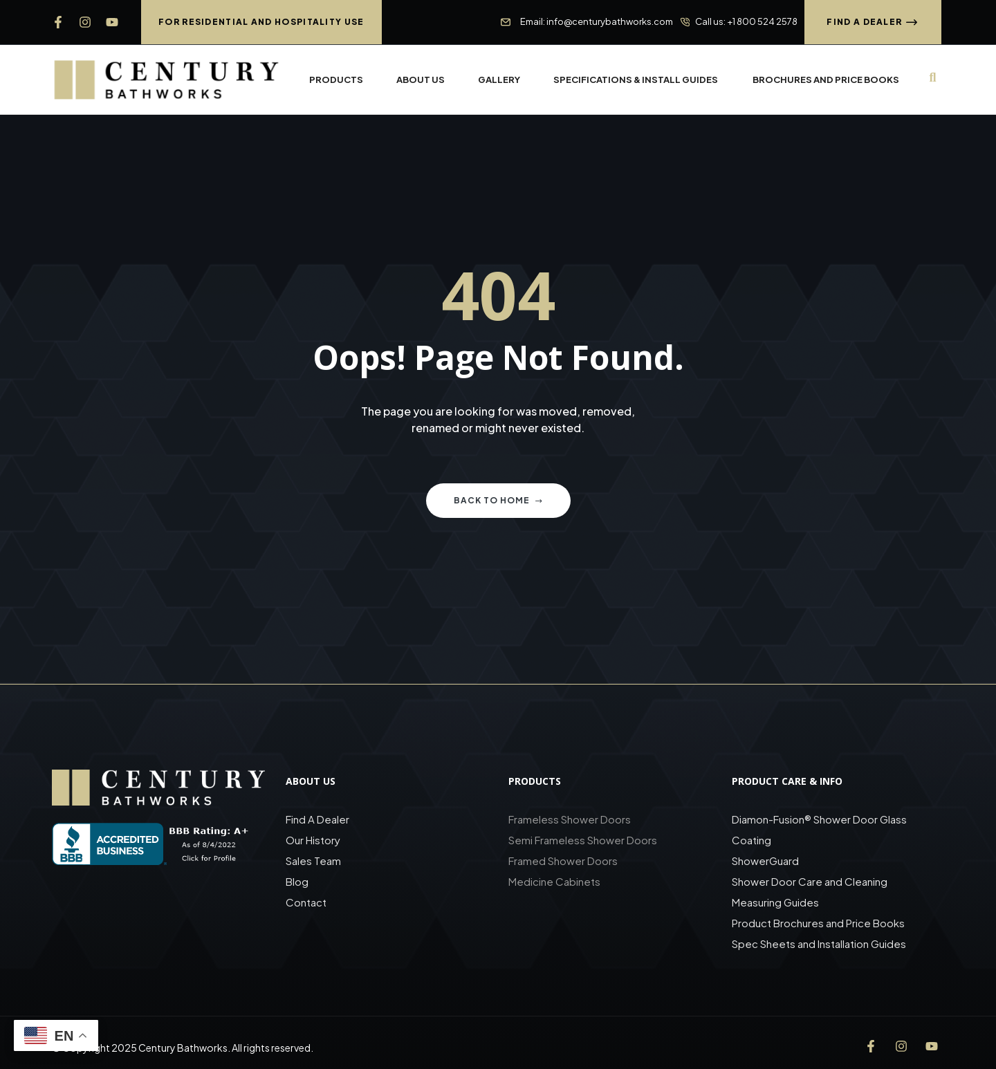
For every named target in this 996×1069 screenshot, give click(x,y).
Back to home (498, 500)
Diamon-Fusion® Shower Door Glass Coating (819, 829)
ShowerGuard (765, 860)
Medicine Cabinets (554, 881)
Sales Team (313, 860)
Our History (313, 839)
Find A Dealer (317, 819)
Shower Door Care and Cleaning (809, 881)
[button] (261, 22)
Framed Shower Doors (563, 860)
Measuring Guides (775, 902)
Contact (306, 902)
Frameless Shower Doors (569, 819)
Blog (297, 881)
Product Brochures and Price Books (818, 922)
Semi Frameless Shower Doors (582, 839)
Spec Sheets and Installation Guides (820, 943)
